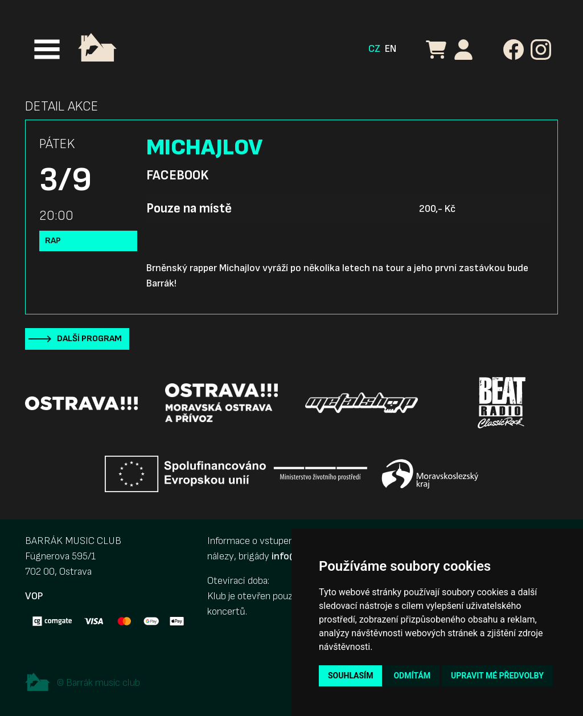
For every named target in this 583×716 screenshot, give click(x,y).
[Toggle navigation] (47, 49)
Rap (53, 240)
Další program (89, 338)
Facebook (177, 175)
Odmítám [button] (411, 675)
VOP (34, 596)
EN (390, 49)
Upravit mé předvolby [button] (497, 675)
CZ (374, 49)
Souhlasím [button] (350, 675)
